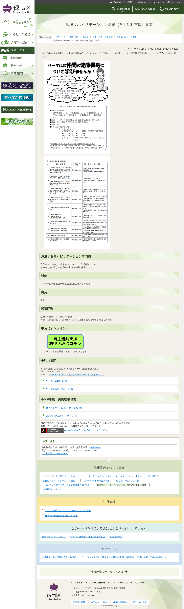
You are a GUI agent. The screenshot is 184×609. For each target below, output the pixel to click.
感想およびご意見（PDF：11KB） (63, 415)
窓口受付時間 (79, 602)
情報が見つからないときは (107, 571)
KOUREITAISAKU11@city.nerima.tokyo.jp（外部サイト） (77, 374)
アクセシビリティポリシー (121, 582)
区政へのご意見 (140, 602)
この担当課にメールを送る (55, 453)
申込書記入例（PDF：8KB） (60, 389)
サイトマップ (176, 2)
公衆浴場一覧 (116, 536)
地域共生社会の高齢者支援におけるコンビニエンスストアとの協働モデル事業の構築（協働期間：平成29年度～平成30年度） (102, 557)
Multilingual (146, 2)
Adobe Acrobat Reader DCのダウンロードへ (74, 430)
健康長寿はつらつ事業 (126, 37)
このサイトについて (81, 582)
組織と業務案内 (120, 602)
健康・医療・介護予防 (102, 37)
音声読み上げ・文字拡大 (123, 2)
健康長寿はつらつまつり (54, 536)
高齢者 (86, 37)
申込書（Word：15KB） (58, 381)
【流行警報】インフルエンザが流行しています (68, 510)
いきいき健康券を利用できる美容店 (87, 536)
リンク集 (140, 582)
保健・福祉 (74, 37)
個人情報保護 (100, 582)
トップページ (59, 37)
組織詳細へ (95, 447)
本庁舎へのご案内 (99, 602)
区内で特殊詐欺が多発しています (61, 515)
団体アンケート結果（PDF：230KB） (64, 408)
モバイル (160, 2)
